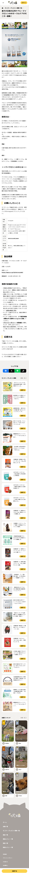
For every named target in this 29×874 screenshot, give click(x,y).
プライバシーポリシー (9, 322)
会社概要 (5, 865)
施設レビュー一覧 (8, 847)
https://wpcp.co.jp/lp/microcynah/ (12, 272)
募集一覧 (24, 378)
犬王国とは (5, 861)
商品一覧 (5, 835)
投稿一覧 (24, 718)
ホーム (5, 822)
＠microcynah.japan (13, 238)
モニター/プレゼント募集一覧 (13, 8)
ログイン (24, 2)
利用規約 (19, 322)
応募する (14, 871)
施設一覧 (5, 843)
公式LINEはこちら (11, 310)
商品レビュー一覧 (8, 839)
